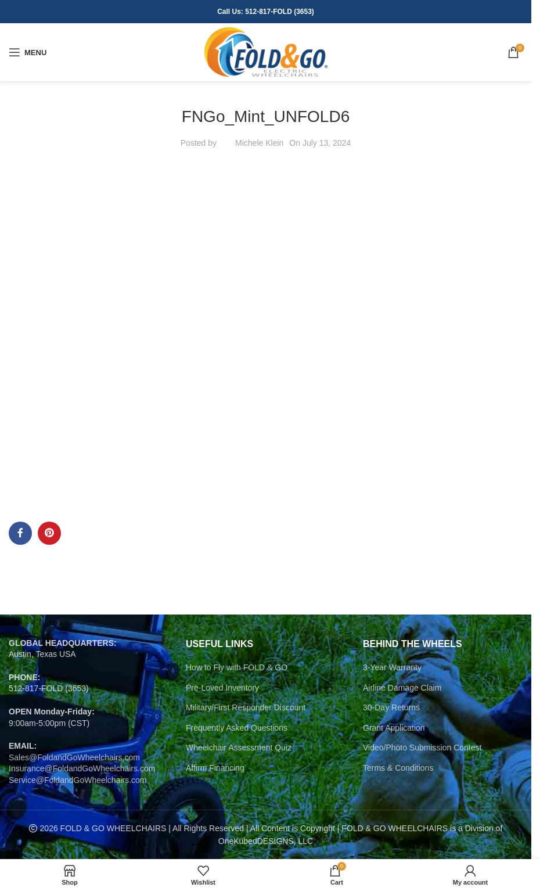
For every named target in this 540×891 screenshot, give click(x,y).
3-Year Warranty (392, 667)
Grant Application (394, 727)
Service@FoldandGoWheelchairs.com (78, 780)
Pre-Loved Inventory (222, 687)
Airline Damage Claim (402, 687)
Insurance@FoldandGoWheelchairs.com (82, 768)
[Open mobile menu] (27, 52)
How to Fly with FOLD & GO (236, 667)
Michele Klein (259, 143)
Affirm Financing (215, 768)
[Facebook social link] (20, 533)
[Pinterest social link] (49, 533)
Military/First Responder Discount (245, 707)
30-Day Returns (391, 707)
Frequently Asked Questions (236, 727)
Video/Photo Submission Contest (422, 747)
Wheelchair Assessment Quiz (238, 747)
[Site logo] (266, 51)
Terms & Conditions (398, 768)
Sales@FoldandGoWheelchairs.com (74, 757)
